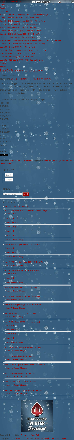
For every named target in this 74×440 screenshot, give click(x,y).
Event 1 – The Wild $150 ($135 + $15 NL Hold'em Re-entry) (26, 211)
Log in (63, 438)
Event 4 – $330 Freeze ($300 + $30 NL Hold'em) (22, 270)
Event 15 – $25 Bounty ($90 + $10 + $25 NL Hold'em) (23, 390)
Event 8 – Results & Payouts (16, 317)
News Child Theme (23, 438)
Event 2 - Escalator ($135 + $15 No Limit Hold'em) (31, 79)
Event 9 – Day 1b (12, 329)
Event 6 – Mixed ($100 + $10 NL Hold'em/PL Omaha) (23, 296)
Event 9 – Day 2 (11, 334)
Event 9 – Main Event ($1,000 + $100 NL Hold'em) (22, 322)
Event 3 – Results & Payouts (16, 265)
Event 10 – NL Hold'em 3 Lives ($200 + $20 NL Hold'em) (24, 348)
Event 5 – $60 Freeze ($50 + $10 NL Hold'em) (21, 288)
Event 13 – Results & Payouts (16, 376)
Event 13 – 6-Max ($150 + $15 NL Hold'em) (20, 373)
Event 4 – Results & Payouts (16, 282)
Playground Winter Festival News (17, 206)
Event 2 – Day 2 (11, 252)
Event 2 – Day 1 (11, 248)
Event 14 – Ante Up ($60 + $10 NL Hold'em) (20, 382)
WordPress (55, 438)
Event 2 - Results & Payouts (21, 160)
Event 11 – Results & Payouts (16, 359)
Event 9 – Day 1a (12, 325)
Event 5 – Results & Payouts (16, 291)
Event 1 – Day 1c (12, 222)
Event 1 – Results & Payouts (16, 239)
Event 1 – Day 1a (12, 214)
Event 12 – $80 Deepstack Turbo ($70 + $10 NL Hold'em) (25, 365)
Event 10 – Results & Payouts (16, 351)
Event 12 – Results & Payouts (16, 368)
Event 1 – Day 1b (12, 218)
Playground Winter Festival (10, 2)
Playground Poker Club (30, 435)
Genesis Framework (41, 438)
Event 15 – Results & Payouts (16, 394)
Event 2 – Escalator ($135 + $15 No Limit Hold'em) (23, 245)
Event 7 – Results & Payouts (16, 308)
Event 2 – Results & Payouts (16, 257)
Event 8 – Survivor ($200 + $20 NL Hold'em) (20, 313)
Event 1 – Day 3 (11, 235)
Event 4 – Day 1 (11, 274)
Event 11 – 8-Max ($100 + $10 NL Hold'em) (20, 356)
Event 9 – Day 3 (11, 338)
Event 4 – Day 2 (11, 278)
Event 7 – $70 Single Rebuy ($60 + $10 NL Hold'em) (23, 305)
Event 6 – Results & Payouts (16, 299)
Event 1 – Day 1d (12, 227)
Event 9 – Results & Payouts (16, 342)
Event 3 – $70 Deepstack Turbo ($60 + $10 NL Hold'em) (25, 262)
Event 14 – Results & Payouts (16, 385)
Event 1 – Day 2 (11, 231)
